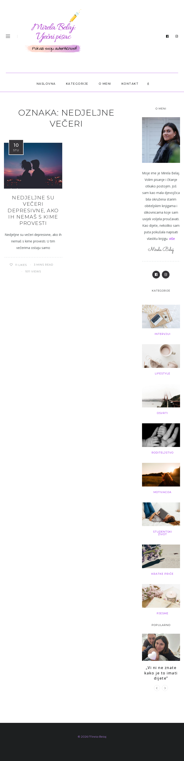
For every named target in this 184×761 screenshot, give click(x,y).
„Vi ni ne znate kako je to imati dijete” (161, 673)
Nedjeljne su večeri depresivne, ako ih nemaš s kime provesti (33, 210)
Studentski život (162, 533)
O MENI (105, 83)
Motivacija (162, 492)
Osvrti (162, 413)
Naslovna (46, 83)
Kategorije (77, 83)
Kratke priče (162, 573)
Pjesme (162, 613)
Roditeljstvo (163, 452)
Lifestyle (162, 373)
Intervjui (162, 334)
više (172, 238)
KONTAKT (130, 83)
